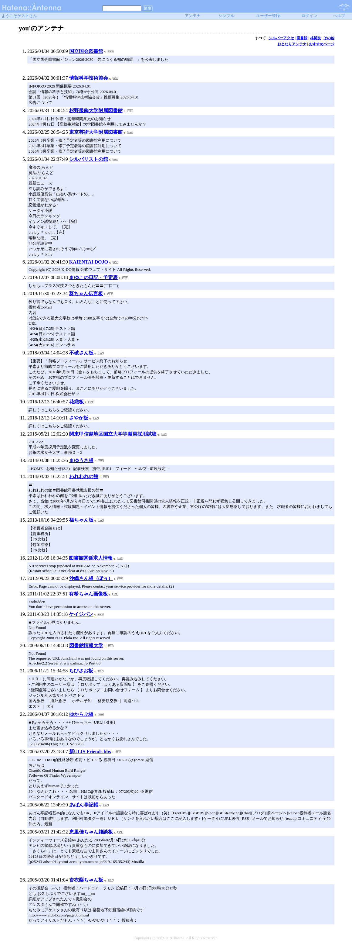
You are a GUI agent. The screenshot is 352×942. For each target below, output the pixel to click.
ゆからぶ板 (81, 714)
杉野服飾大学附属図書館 (96, 110)
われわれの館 (83, 476)
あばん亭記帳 (83, 804)
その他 (328, 38)
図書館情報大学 (86, 645)
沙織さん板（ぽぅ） (91, 578)
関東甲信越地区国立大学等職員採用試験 (113, 433)
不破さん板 (81, 352)
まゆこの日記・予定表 (93, 277)
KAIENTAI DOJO (88, 261)
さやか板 (78, 417)
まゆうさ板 (81, 460)
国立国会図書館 (86, 51)
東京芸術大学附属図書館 (96, 132)
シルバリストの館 (88, 159)
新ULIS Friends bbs (90, 751)
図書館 (301, 38)
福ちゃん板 (81, 520)
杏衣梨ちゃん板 (86, 879)
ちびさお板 (81, 670)
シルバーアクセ (281, 38)
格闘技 (315, 38)
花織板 (76, 401)
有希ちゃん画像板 (88, 593)
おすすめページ (321, 44)
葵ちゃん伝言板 (86, 293)
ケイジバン (81, 614)
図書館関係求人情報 (91, 558)
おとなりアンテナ (291, 44)
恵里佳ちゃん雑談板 (91, 831)
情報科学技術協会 (88, 78)
